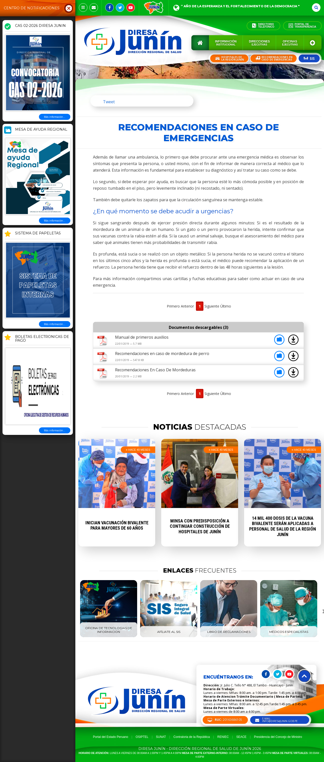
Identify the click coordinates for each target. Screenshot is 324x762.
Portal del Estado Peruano (110, 737)
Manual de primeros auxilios (142, 337)
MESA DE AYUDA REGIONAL (41, 130)
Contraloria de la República (192, 737)
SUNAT (161, 737)
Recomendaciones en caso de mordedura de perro (162, 353)
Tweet (109, 102)
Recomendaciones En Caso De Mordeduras (155, 370)
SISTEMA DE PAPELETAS (38, 233)
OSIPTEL (142, 737)
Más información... (54, 117)
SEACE (241, 737)
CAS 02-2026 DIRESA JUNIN (40, 26)
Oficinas (290, 43)
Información (226, 43)
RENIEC (223, 737)
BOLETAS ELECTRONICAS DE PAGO (42, 339)
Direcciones (259, 43)
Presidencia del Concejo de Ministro (278, 737)
